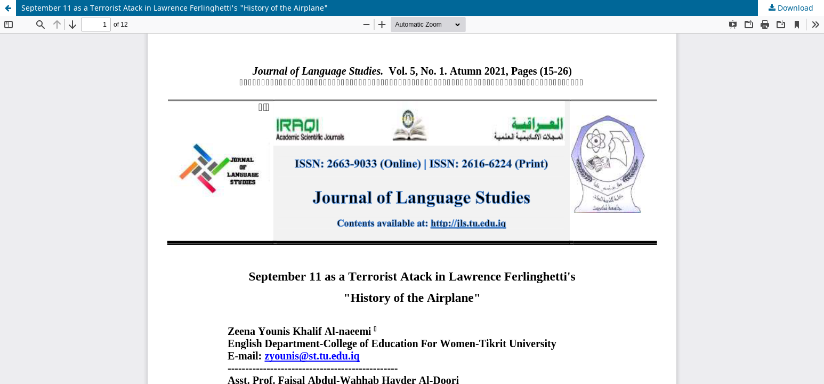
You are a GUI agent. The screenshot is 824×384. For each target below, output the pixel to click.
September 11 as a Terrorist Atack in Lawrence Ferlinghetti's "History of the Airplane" (174, 8)
